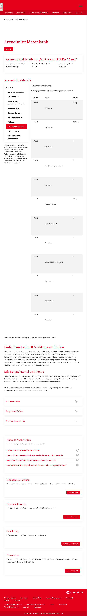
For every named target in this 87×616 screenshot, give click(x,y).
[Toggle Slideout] (80, 5)
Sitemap (17, 600)
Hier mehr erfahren (70, 543)
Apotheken (21, 12)
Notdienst (9, 12)
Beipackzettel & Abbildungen (14, 136)
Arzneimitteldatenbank (39, 12)
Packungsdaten (14, 131)
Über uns (26, 607)
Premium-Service (10, 598)
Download (69, 598)
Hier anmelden (72, 570)
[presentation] (81, 12)
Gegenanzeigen (14, 108)
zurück (8, 49)
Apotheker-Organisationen (36, 604)
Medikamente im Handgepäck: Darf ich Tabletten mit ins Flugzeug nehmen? (36, 465)
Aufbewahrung (13, 96)
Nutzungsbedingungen (53, 598)
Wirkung (11, 122)
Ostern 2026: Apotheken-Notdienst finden (23, 450)
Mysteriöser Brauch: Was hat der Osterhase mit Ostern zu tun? (31, 460)
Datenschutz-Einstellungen (13, 604)
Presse (52, 604)
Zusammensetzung (15, 126)
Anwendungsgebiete (16, 92)
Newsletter (67, 12)
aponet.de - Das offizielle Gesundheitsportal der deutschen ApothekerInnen (19, 6)
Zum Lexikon (73, 492)
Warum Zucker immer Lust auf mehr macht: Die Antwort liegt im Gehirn (35, 455)
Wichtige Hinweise (15, 117)
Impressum (24, 598)
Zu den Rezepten (71, 517)
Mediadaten (63, 604)
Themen (55, 12)
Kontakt (6, 600)
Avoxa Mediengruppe (11, 607)
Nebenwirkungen (14, 113)
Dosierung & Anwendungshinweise (16, 102)
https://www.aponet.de (74, 592)
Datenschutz (37, 598)
